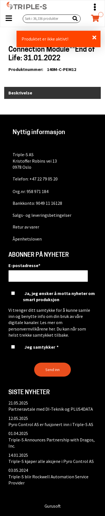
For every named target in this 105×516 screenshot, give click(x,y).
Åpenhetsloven (27, 239)
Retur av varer (26, 227)
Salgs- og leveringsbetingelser (42, 215)
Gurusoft (53, 506)
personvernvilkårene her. (32, 329)
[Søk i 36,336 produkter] (45, 18)
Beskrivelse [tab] (20, 93)
